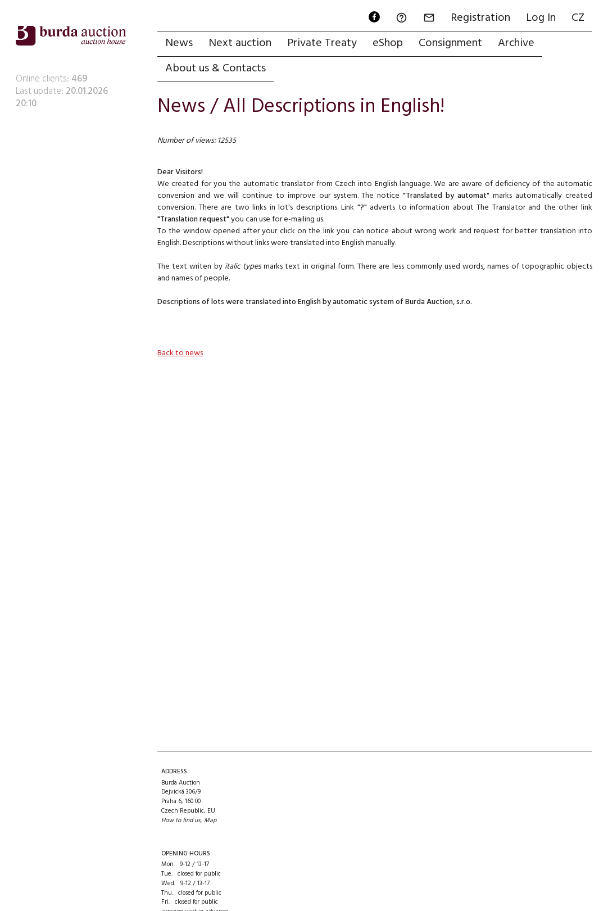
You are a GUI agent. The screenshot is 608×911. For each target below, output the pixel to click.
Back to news (180, 353)
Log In (541, 18)
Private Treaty (322, 43)
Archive (516, 43)
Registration (480, 18)
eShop (388, 43)
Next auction (239, 43)
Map (210, 820)
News (179, 43)
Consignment (450, 43)
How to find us (181, 820)
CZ (577, 18)
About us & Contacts (215, 69)
